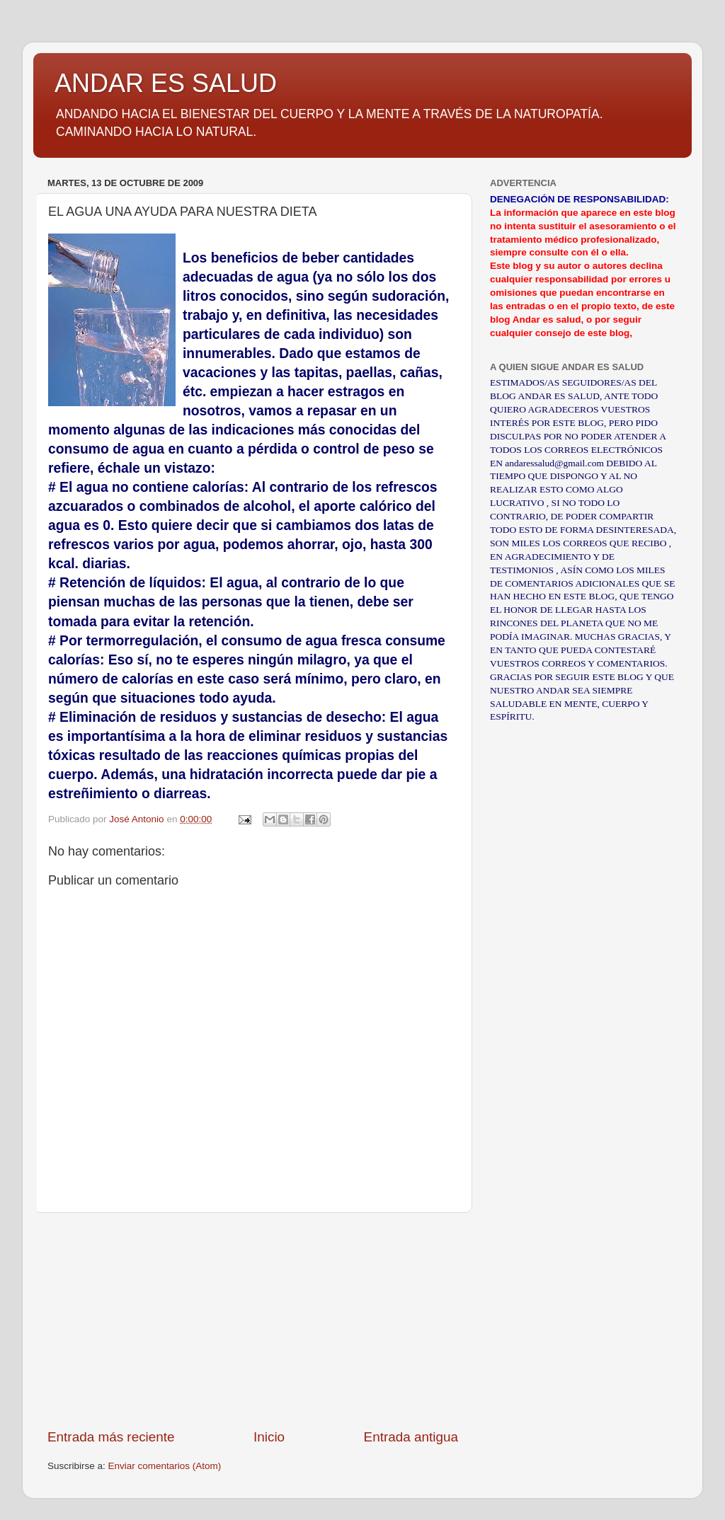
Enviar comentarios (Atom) (165, 1466)
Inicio (269, 1436)
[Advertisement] (253, 1320)
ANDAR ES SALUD (166, 83)
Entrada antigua (411, 1436)
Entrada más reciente (111, 1436)
